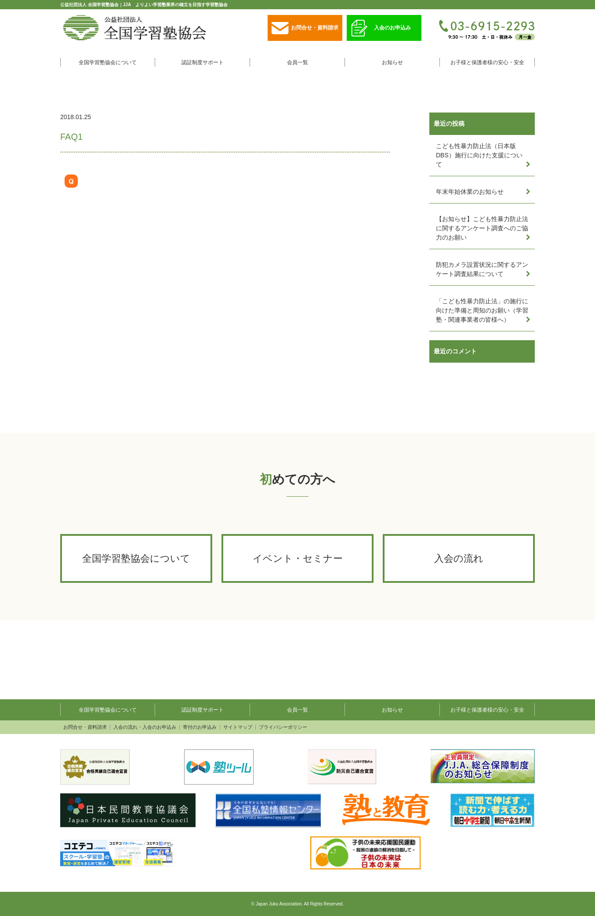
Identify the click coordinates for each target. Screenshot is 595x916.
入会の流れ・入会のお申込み (144, 727)
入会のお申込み (381, 28)
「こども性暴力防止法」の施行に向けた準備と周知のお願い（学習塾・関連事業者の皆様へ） (482, 310)
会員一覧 (297, 62)
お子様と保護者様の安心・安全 (487, 62)
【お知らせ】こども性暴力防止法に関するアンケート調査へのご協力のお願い (482, 228)
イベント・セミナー (298, 558)
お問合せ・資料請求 (305, 28)
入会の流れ (458, 558)
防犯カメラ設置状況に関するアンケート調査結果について (482, 269)
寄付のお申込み (200, 727)
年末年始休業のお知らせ (470, 191)
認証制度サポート (202, 62)
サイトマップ (237, 727)
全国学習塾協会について (108, 62)
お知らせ (392, 62)
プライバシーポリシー (283, 727)
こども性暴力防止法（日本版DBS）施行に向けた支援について (479, 155)
